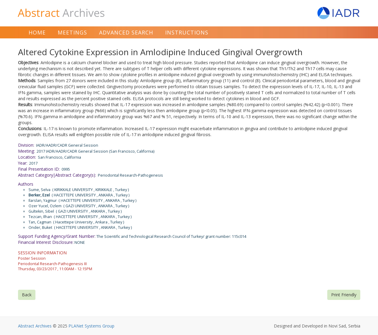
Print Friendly (343, 295)
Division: (26, 145)
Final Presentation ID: (39, 169)
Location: (27, 157)
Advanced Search (126, 32)
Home (37, 32)
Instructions (186, 32)
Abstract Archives (35, 326)
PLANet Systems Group (91, 326)
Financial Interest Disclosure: (46, 242)
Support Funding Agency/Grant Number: (56, 236)
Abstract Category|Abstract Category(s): (57, 175)
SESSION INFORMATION (42, 253)
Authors (25, 184)
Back (27, 295)
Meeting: (26, 151)
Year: (22, 163)
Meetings (72, 32)
